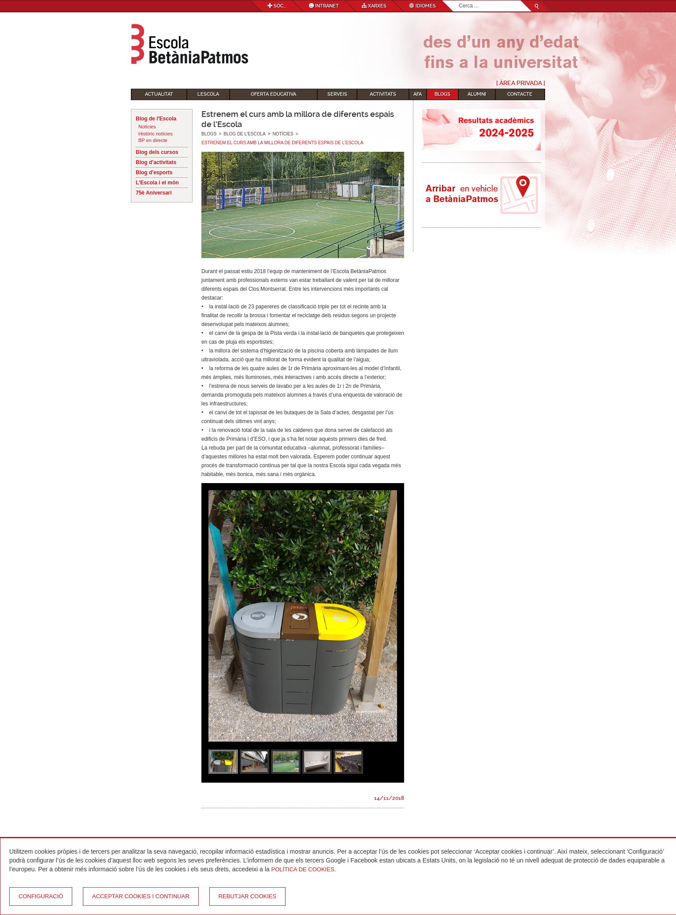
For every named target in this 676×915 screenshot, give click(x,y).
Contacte (519, 94)
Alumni (477, 94)
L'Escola (208, 94)
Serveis (337, 94)
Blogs (442, 94)
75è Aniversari (154, 193)
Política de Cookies (302, 869)
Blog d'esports (154, 172)
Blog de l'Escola (156, 119)
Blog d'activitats (156, 162)
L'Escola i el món (157, 183)
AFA (417, 94)
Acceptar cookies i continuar (140, 896)
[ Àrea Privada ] (520, 82)
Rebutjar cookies (247, 896)
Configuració (41, 896)
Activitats (383, 94)
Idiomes (422, 6)
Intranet (324, 6)
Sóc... (276, 6)
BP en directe (152, 140)
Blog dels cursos (157, 152)
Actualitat (159, 94)
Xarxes (374, 6)
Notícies (147, 126)
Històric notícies (155, 133)
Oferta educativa (273, 94)
